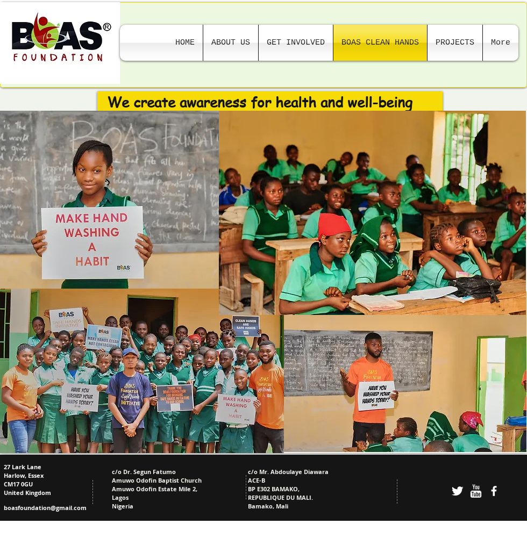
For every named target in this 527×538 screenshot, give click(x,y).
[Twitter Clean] (457, 491)
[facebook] (494, 491)
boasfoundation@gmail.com (45, 508)
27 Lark (14, 467)
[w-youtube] (475, 491)
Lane (33, 467)
